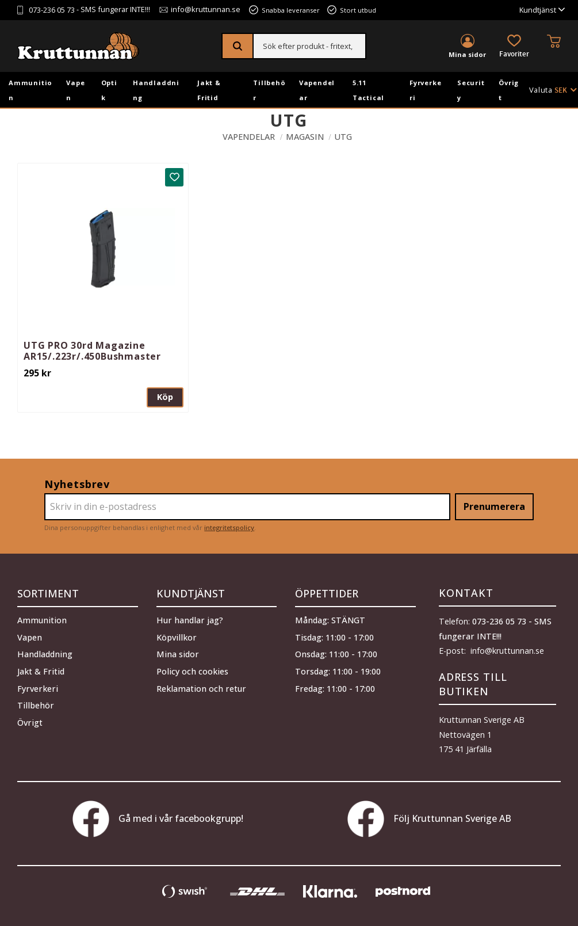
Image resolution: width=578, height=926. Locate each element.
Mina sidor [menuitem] (467, 54)
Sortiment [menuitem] (48, 593)
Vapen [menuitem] (75, 90)
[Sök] (238, 46)
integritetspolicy (229, 527)
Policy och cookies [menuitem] (192, 670)
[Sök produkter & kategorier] (309, 46)
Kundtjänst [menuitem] (537, 10)
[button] (514, 47)
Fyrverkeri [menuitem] (425, 90)
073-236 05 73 (52, 10)
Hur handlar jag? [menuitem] (189, 619)
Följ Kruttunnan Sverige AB (429, 819)
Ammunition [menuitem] (30, 90)
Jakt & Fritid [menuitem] (209, 90)
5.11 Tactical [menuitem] (368, 90)
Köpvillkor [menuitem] (176, 636)
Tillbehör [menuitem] (269, 90)
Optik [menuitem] (109, 90)
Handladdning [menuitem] (156, 90)
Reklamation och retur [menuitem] (201, 687)
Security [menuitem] (471, 90)
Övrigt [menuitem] (509, 90)
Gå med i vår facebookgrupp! (157, 819)
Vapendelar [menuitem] (317, 90)
